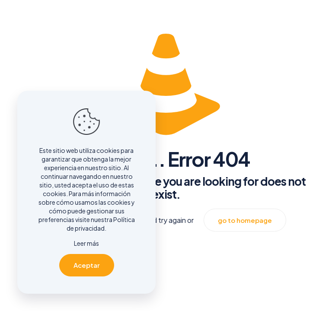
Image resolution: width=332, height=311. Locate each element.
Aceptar (86, 265)
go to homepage (245, 220)
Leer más (86, 243)
